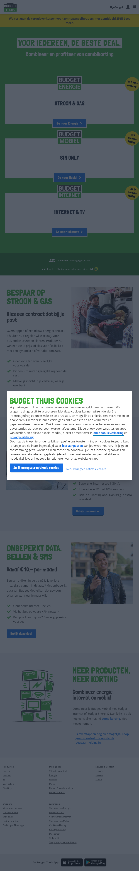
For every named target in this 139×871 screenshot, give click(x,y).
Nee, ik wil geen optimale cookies (86, 469)
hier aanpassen (72, 446)
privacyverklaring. (22, 437)
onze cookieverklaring (108, 433)
